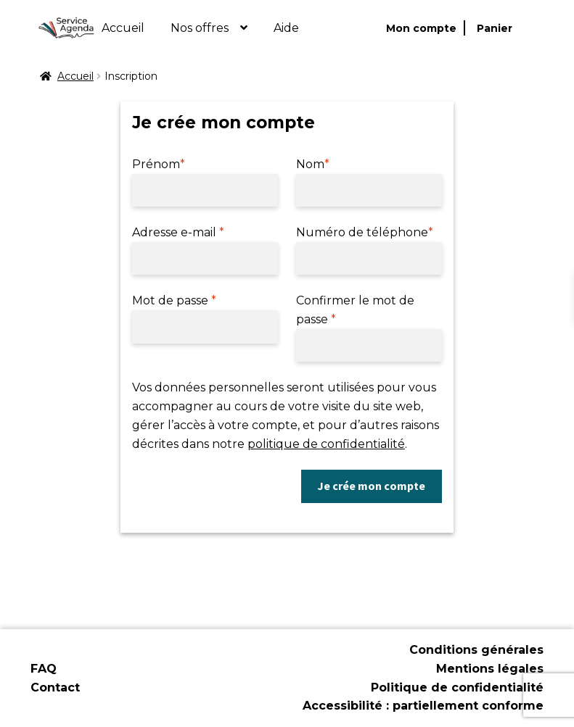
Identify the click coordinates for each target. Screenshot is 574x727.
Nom (312, 164)
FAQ (43, 669)
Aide (286, 28)
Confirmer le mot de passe (355, 310)
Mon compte (421, 28)
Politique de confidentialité (457, 687)
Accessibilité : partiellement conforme (423, 706)
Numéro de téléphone (364, 232)
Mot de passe (174, 300)
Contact (55, 687)
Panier (494, 28)
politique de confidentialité (326, 444)
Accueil (123, 28)
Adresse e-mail (178, 232)
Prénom (158, 164)
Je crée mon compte (371, 485)
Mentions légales (490, 669)
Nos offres (200, 28)
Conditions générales (476, 650)
